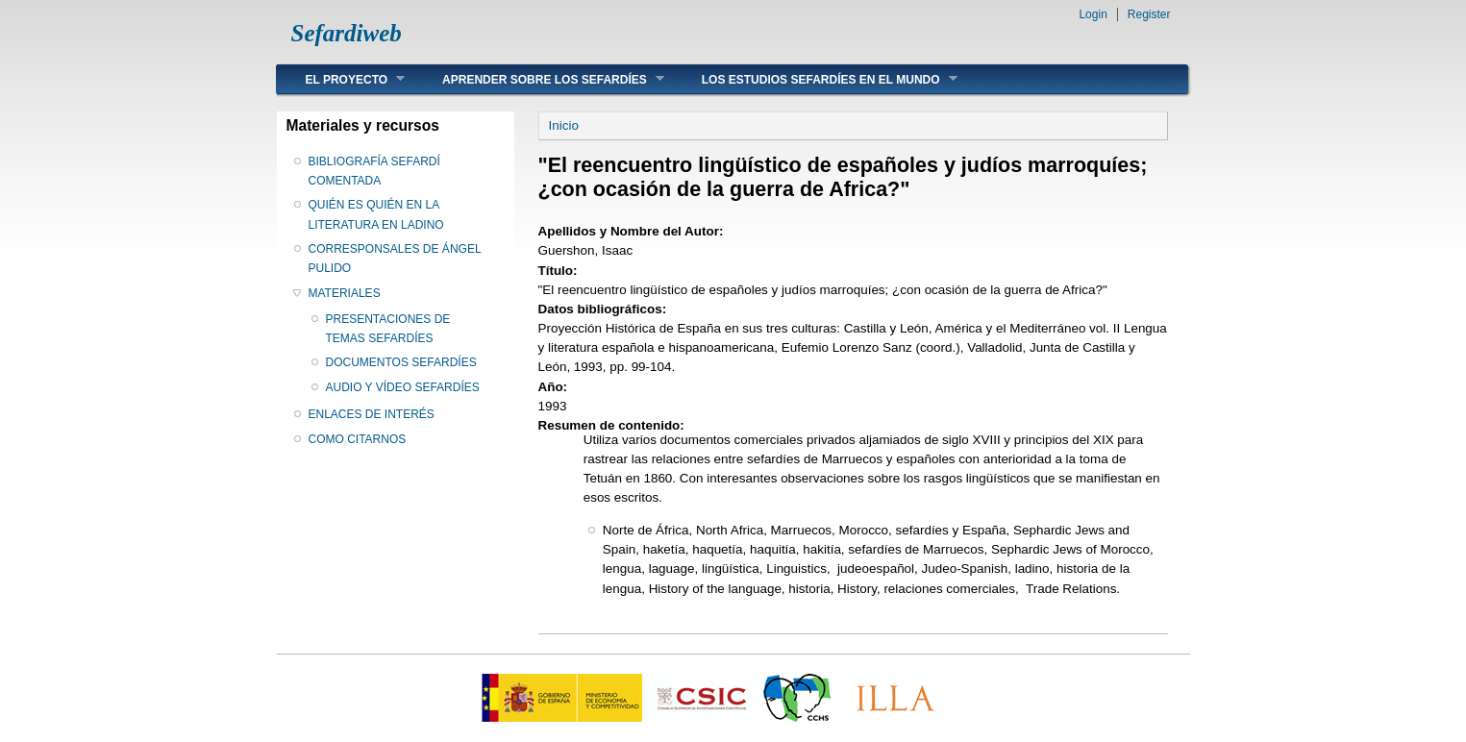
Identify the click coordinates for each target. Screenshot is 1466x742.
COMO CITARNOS (358, 439)
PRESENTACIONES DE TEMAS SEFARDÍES (388, 328)
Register (1149, 14)
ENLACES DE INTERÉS (372, 414)
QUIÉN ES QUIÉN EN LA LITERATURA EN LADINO (376, 214)
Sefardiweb (346, 33)
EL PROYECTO (341, 79)
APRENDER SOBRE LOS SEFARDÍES (538, 79)
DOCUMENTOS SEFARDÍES (401, 362)
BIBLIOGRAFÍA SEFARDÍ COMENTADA (374, 171)
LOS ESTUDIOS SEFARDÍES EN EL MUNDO (815, 79)
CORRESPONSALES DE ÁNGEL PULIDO (395, 258)
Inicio (564, 125)
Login (1092, 14)
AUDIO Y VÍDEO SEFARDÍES (403, 387)
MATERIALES (345, 293)
